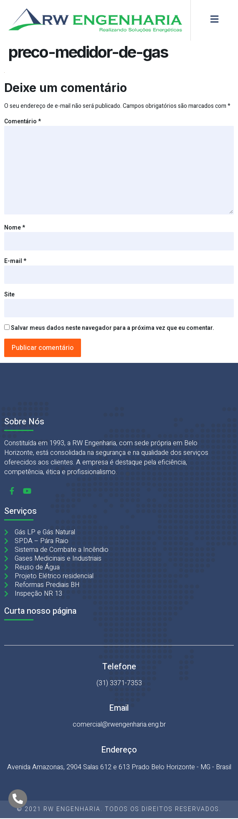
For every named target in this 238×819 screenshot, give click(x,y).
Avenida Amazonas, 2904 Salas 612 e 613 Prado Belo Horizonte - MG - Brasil (119, 767)
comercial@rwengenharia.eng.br (119, 724)
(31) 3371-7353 (119, 683)
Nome (14, 227)
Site (9, 294)
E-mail (15, 261)
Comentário (22, 121)
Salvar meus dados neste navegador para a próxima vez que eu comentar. (112, 328)
